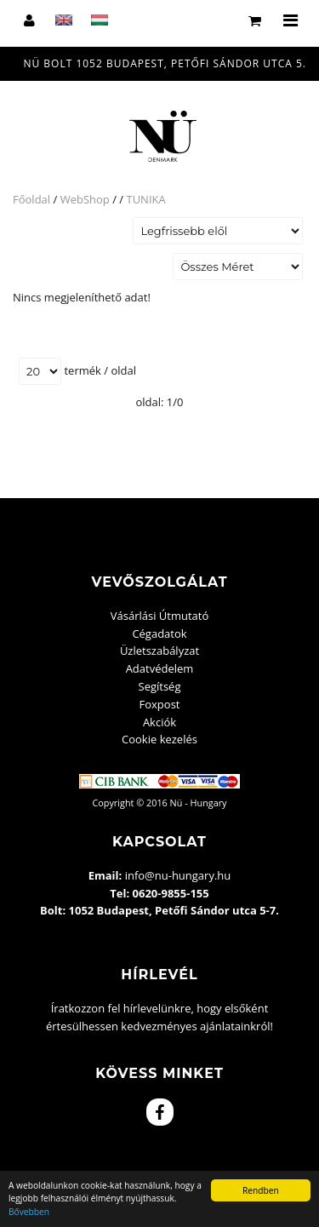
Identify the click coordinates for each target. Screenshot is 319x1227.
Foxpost (160, 704)
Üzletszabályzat (159, 650)
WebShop (85, 199)
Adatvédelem (160, 668)
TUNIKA (145, 199)
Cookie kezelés (159, 739)
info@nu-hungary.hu (178, 875)
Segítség (160, 686)
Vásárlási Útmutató (160, 615)
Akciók (159, 722)
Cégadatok (159, 633)
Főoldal (31, 199)
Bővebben (29, 1212)
